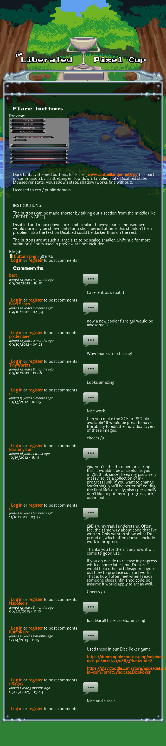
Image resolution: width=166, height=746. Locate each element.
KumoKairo (19, 632)
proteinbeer (20, 337)
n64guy (16, 684)
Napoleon (18, 604)
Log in (16, 261)
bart (13, 276)
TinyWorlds (19, 366)
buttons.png (25, 257)
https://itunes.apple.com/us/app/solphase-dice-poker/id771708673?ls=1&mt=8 (126, 659)
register (35, 261)
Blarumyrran (20, 450)
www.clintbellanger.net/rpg (113, 175)
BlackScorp (19, 304)
